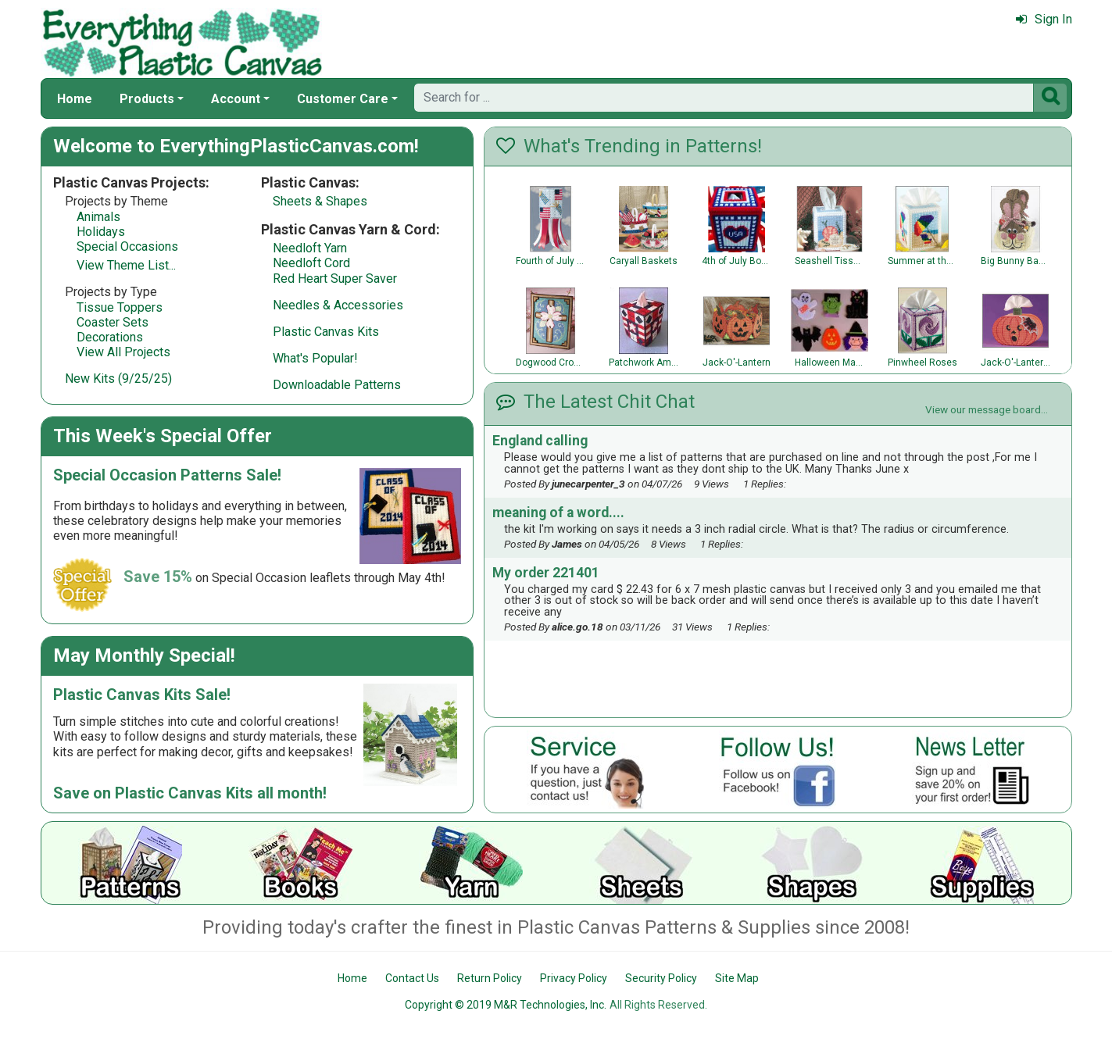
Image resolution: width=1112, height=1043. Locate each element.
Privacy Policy (573, 978)
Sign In (1044, 19)
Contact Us (412, 978)
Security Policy (661, 978)
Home (74, 98)
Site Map (737, 978)
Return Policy (489, 978)
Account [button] (235, 98)
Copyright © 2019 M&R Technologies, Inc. (505, 1004)
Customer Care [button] (342, 98)
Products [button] (147, 98)
